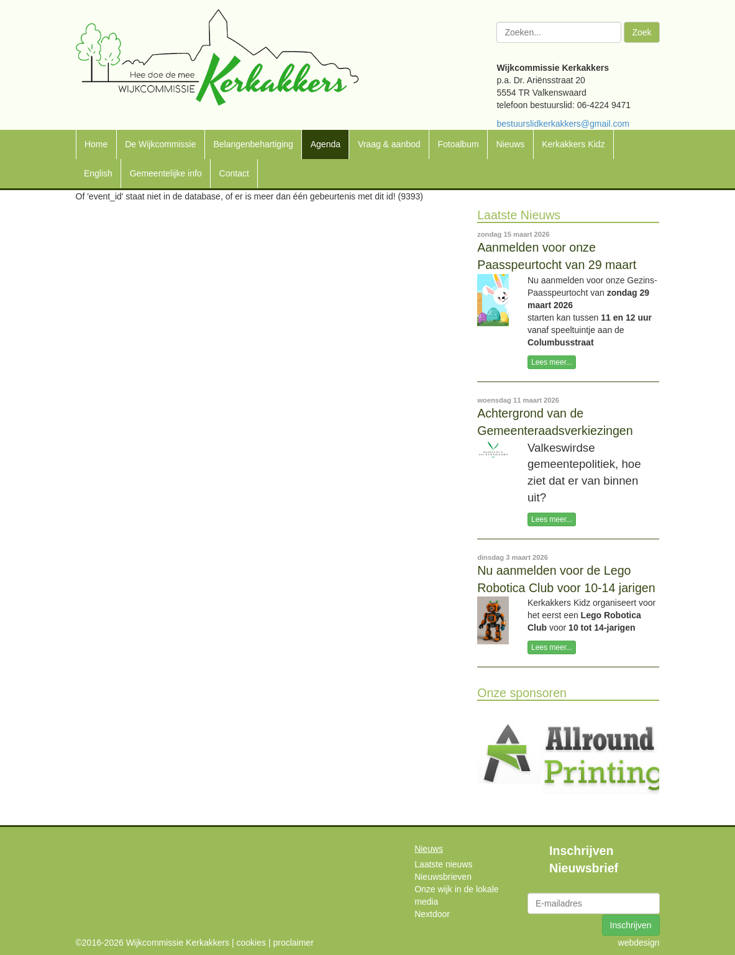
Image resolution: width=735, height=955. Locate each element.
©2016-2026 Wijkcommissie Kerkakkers (153, 943)
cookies (251, 943)
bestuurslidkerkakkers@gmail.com (562, 124)
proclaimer (293, 943)
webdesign (639, 943)
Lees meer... (551, 362)
